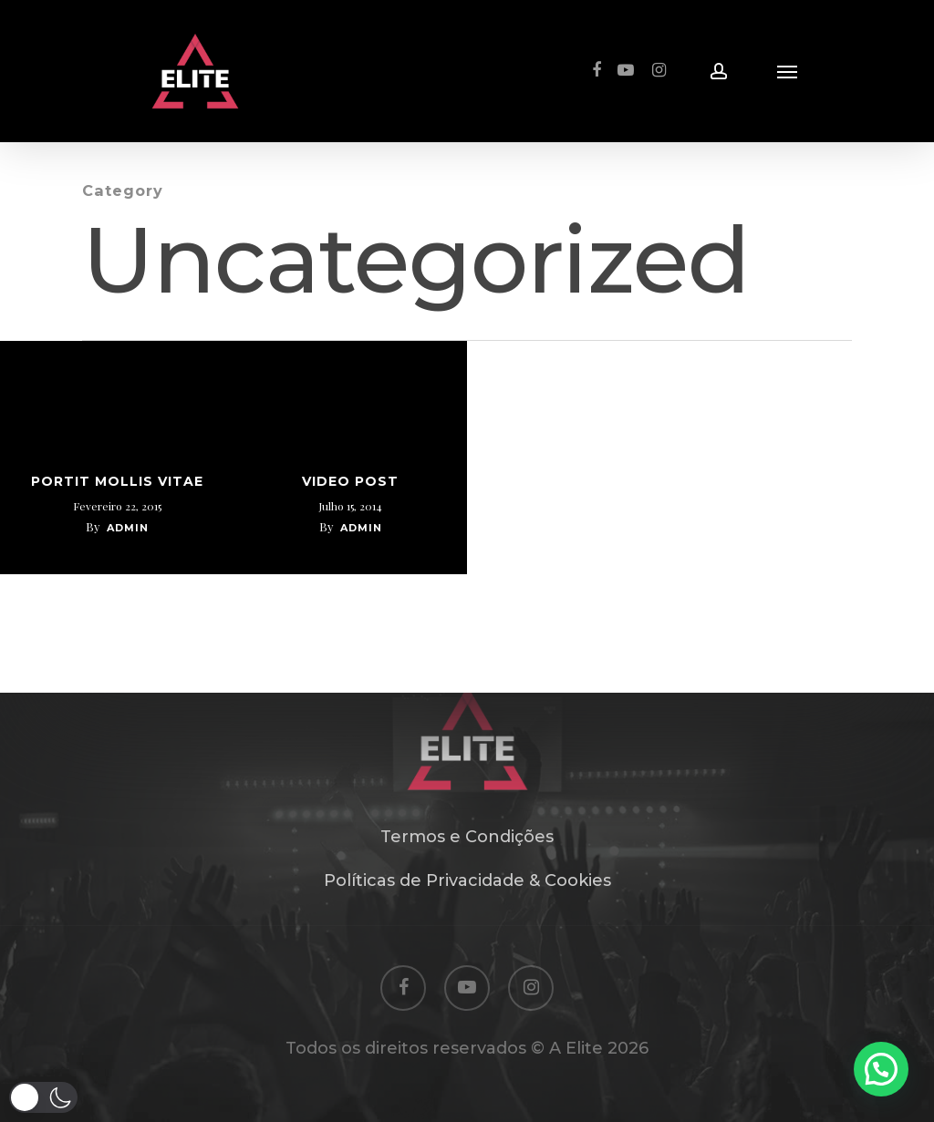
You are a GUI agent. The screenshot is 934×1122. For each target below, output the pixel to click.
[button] (43, 1097)
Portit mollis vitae (117, 481)
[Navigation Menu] (787, 71)
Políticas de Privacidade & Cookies (467, 880)
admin (128, 527)
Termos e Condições (467, 837)
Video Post (350, 481)
